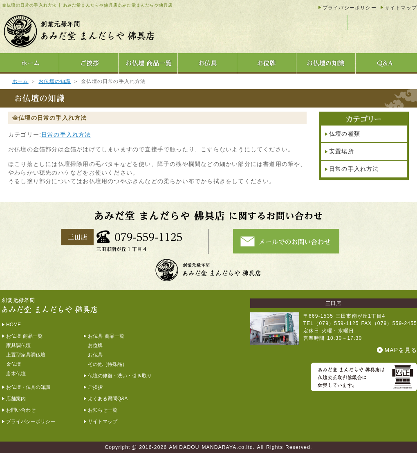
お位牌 (95, 345)
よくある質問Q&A (108, 398)
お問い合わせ (21, 410)
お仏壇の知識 (54, 81)
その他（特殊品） (107, 364)
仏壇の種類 (344, 133)
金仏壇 (13, 364)
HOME (13, 324)
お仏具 (95, 355)
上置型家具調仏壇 (25, 355)
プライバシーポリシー (350, 8)
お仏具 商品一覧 (106, 336)
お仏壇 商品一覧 (24, 336)
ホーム (20, 81)
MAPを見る (400, 350)
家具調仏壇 (18, 345)
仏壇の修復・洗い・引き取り (120, 376)
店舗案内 (16, 398)
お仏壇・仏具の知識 (28, 387)
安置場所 (341, 151)
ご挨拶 (95, 387)
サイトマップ (401, 8)
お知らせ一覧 (102, 410)
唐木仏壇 (16, 374)
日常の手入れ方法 (66, 134)
